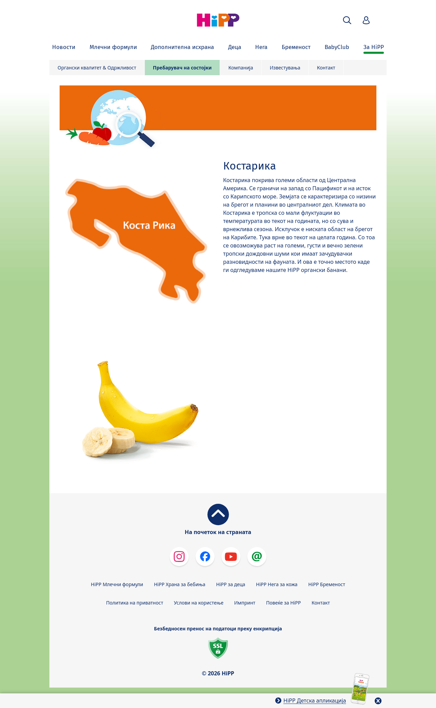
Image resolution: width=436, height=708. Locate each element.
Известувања (285, 67)
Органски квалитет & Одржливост (97, 67)
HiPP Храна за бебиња (179, 584)
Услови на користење (198, 602)
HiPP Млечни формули (117, 584)
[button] (347, 20)
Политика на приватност (134, 602)
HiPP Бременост (326, 584)
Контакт (326, 67)
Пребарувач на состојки (182, 67)
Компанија (240, 67)
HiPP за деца (230, 584)
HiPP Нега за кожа (277, 584)
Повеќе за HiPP (283, 602)
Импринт (244, 602)
